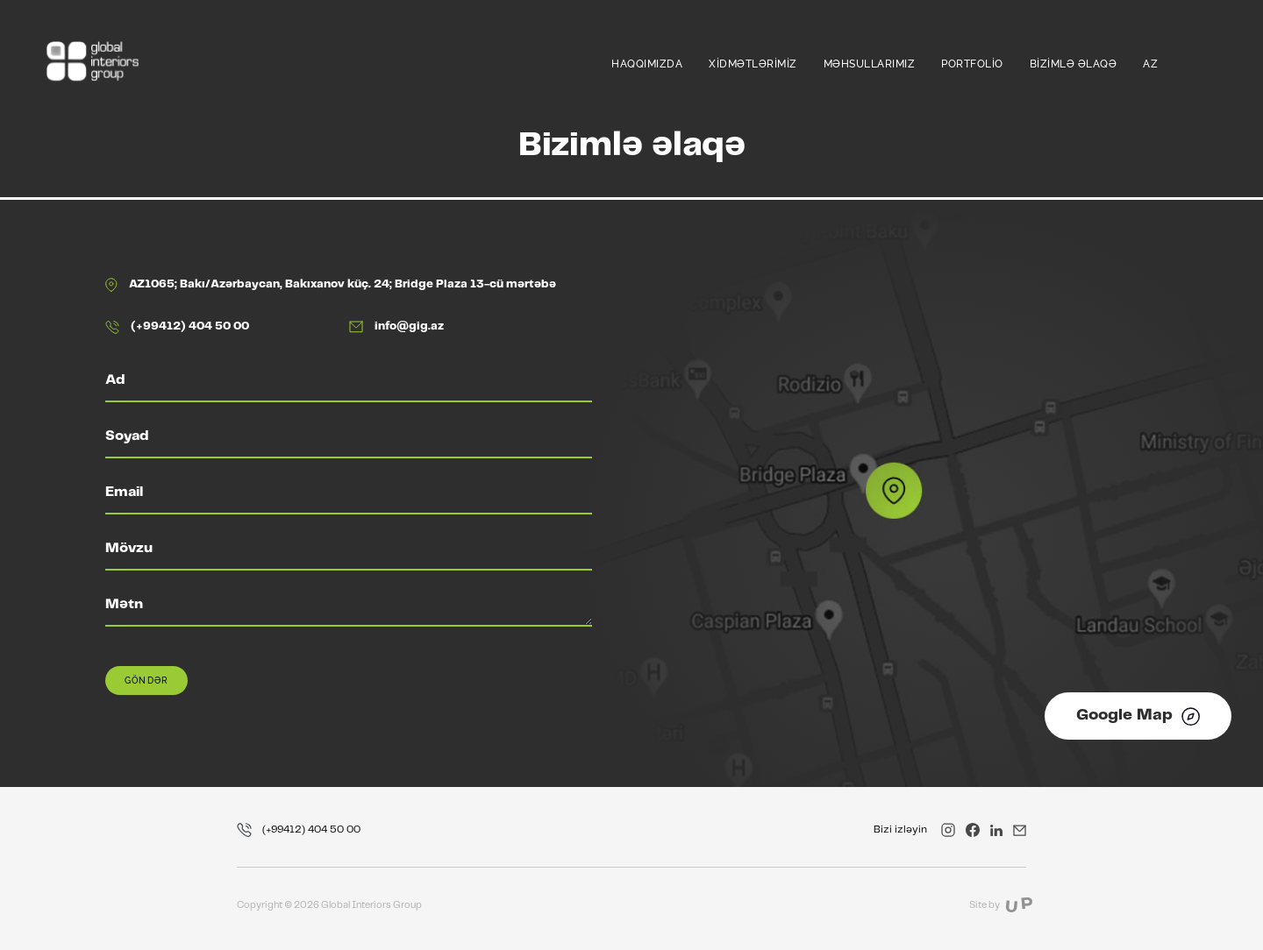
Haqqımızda (646, 64)
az (1150, 64)
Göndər (146, 680)
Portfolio (972, 64)
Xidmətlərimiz (753, 64)
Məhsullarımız (870, 64)
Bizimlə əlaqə (1073, 64)
